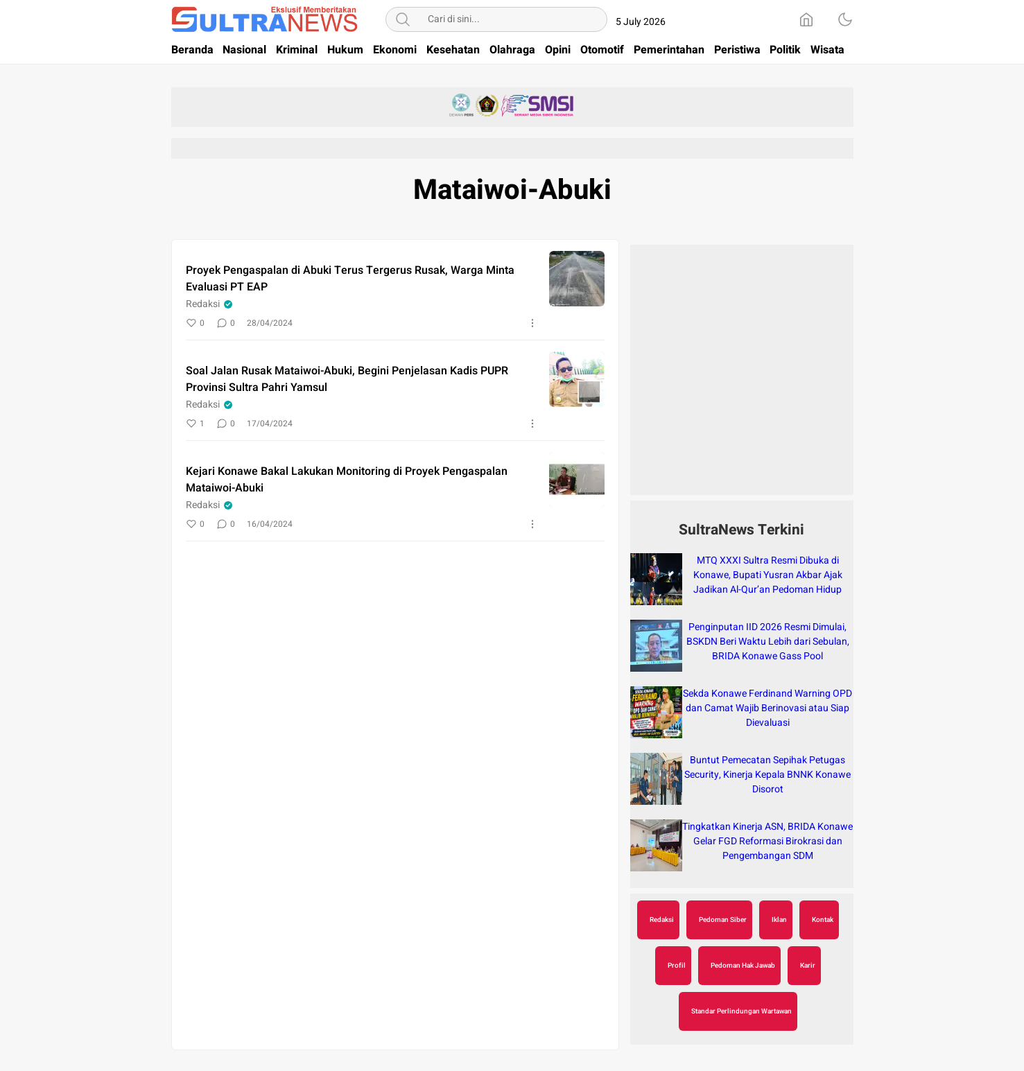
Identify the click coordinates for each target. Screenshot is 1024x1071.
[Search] (402, 19)
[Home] (806, 19)
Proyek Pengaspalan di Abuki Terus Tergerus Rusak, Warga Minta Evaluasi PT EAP (350, 278)
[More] (532, 323)
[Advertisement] (741, 377)
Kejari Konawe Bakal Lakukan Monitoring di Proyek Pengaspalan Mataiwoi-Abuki (346, 479)
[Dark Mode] (845, 19)
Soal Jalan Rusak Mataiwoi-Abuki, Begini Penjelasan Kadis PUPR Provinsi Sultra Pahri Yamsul (347, 379)
